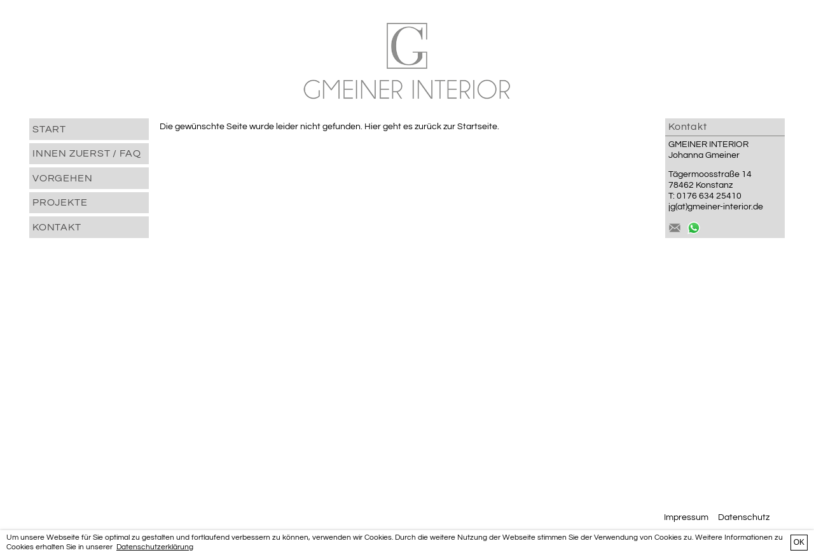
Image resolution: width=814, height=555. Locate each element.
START (49, 129)
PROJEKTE (59, 202)
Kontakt (56, 227)
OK (799, 542)
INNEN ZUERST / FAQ (86, 153)
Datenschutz (743, 517)
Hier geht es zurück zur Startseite (430, 126)
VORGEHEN (62, 178)
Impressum (686, 517)
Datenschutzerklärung (154, 547)
